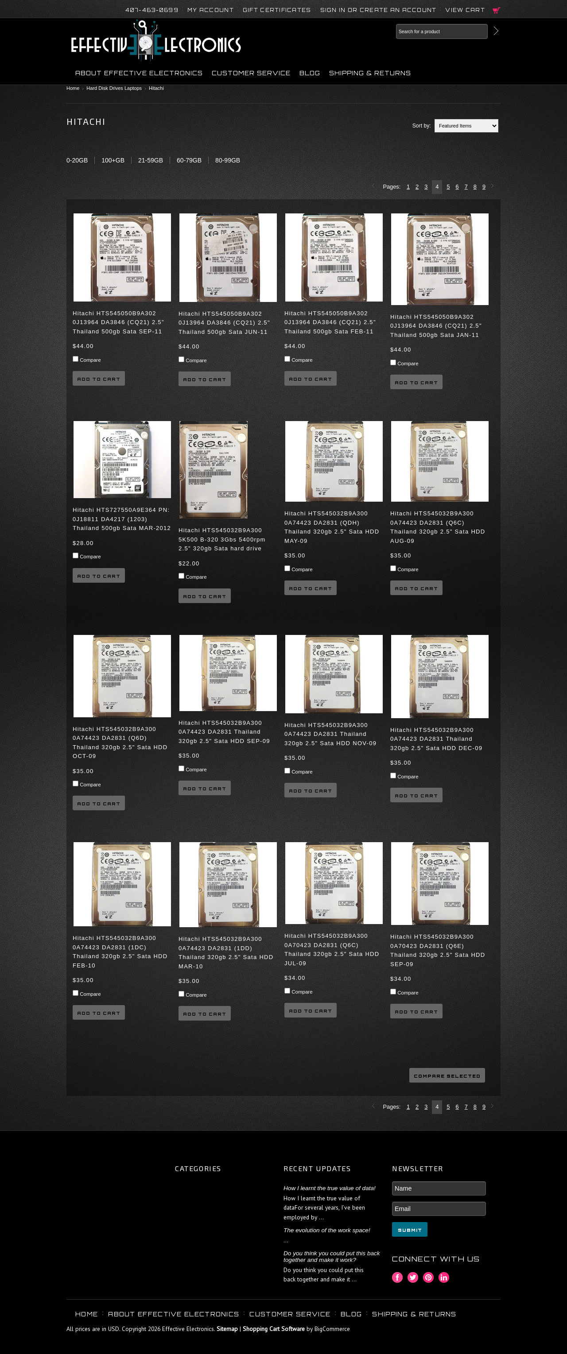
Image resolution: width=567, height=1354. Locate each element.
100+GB (112, 160)
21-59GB (150, 160)
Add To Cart (98, 379)
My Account (210, 10)
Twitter (413, 1277)
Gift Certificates (277, 10)
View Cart (465, 10)
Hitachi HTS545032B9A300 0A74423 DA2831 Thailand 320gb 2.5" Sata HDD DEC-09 (436, 739)
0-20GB (77, 160)
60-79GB (189, 160)
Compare (90, 360)
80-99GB (227, 160)
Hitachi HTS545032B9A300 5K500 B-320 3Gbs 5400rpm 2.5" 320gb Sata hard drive (222, 539)
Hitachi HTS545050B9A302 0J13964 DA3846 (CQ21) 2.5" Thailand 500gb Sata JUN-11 (224, 322)
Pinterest (428, 1277)
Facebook (397, 1277)
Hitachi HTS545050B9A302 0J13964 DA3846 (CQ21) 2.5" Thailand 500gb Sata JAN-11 (436, 325)
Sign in (333, 10)
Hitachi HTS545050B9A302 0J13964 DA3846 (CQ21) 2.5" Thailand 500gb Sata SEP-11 (118, 322)
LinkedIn (444, 1277)
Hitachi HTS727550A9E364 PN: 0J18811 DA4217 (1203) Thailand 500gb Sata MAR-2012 (122, 519)
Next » (493, 186)
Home (72, 88)
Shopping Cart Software (274, 1329)
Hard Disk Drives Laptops (114, 88)
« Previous (374, 186)
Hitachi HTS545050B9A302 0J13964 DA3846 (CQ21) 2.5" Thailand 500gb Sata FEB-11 (330, 322)
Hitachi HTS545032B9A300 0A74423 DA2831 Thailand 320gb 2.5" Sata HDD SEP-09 (224, 732)
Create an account (398, 10)
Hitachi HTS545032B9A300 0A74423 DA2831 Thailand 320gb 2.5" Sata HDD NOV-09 (330, 734)
